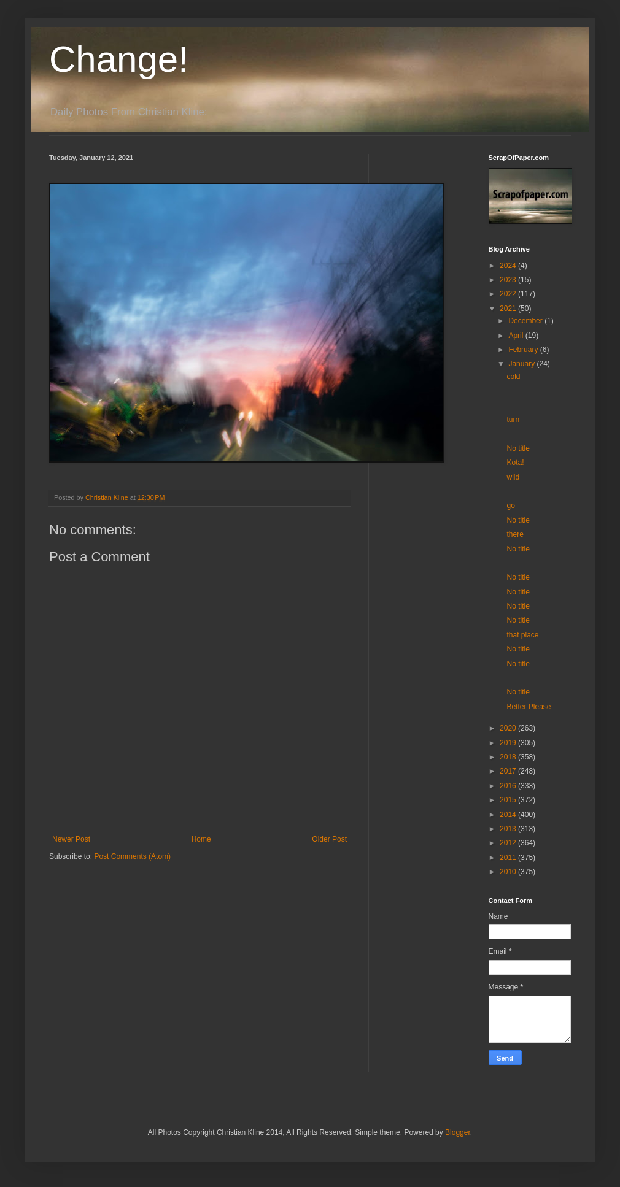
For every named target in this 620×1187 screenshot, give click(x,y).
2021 (509, 308)
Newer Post (71, 839)
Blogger (457, 1132)
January (522, 363)
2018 (509, 757)
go (510, 505)
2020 (509, 728)
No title (517, 448)
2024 (509, 265)
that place (522, 635)
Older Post (329, 839)
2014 (509, 814)
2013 (509, 828)
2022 (509, 294)
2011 (509, 857)
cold (513, 376)
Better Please (528, 706)
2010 (509, 871)
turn (512, 419)
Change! (118, 59)
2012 (509, 843)
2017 (509, 771)
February (524, 349)
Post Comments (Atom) (132, 856)
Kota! (515, 462)
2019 (509, 743)
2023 (509, 279)
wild (512, 477)
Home (201, 839)
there (514, 534)
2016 (509, 786)
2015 (509, 800)
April (516, 335)
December (526, 321)
